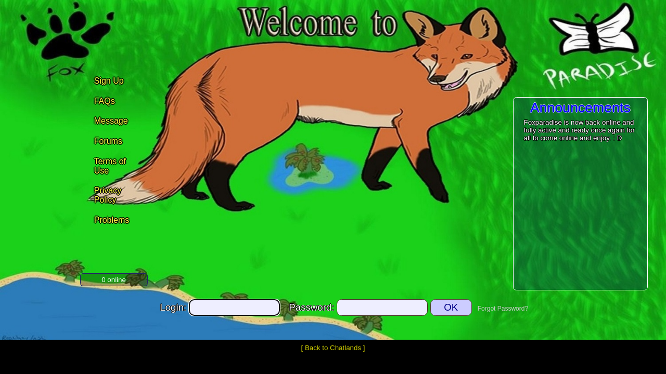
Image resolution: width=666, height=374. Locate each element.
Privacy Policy (107, 195)
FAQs (104, 101)
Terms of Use (110, 166)
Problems (112, 220)
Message (111, 120)
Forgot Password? (503, 308)
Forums (108, 141)
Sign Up (109, 80)
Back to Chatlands (333, 348)
